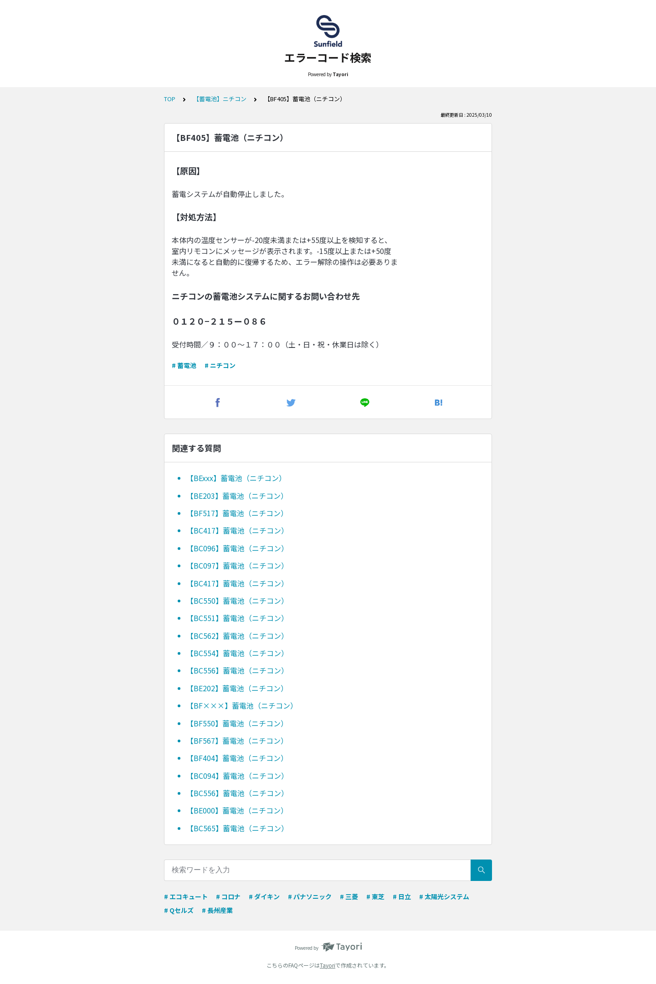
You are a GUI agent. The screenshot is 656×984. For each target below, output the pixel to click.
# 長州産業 (217, 910)
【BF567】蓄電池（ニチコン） (237, 740)
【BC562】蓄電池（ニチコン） (237, 635)
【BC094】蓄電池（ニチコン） (237, 775)
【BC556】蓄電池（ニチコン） (237, 670)
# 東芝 (375, 896)
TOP (169, 98)
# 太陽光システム (444, 896)
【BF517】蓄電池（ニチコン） (237, 513)
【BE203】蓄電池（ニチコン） (237, 495)
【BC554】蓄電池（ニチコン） (237, 652)
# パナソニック (310, 896)
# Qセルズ (179, 910)
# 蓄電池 (184, 365)
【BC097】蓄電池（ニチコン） (237, 565)
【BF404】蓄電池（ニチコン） (237, 757)
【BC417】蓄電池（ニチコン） (237, 530)
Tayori (327, 965)
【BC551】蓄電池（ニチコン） (237, 617)
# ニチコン (220, 365)
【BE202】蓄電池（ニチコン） (237, 688)
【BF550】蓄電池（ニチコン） (237, 723)
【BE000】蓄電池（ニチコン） (237, 810)
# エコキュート (186, 896)
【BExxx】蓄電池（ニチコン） (236, 477)
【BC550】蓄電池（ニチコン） (237, 600)
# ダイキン (264, 896)
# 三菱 (349, 896)
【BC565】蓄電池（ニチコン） (237, 828)
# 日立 (402, 896)
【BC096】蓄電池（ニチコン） (237, 548)
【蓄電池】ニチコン (219, 98)
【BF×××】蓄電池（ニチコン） (241, 705)
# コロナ (228, 896)
